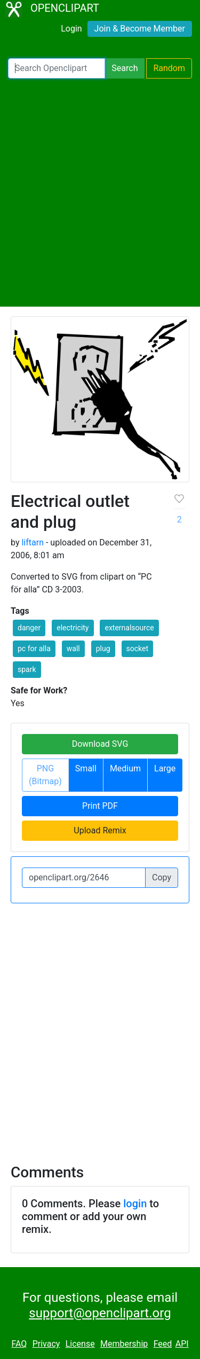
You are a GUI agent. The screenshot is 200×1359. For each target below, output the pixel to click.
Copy (161, 877)
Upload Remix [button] (100, 830)
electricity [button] (73, 627)
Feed (163, 1344)
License (80, 1344)
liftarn (32, 542)
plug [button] (103, 648)
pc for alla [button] (34, 648)
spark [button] (27, 669)
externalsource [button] (129, 627)
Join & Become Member (139, 29)
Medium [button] (125, 768)
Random (169, 68)
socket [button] (137, 648)
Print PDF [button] (100, 806)
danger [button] (29, 627)
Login (71, 29)
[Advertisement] (100, 192)
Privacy (46, 1344)
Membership (124, 1344)
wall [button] (73, 648)
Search (124, 68)
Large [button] (164, 768)
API (182, 1344)
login (135, 1203)
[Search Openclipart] (56, 68)
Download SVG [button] (100, 744)
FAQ (19, 1344)
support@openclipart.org (100, 1313)
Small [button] (86, 768)
